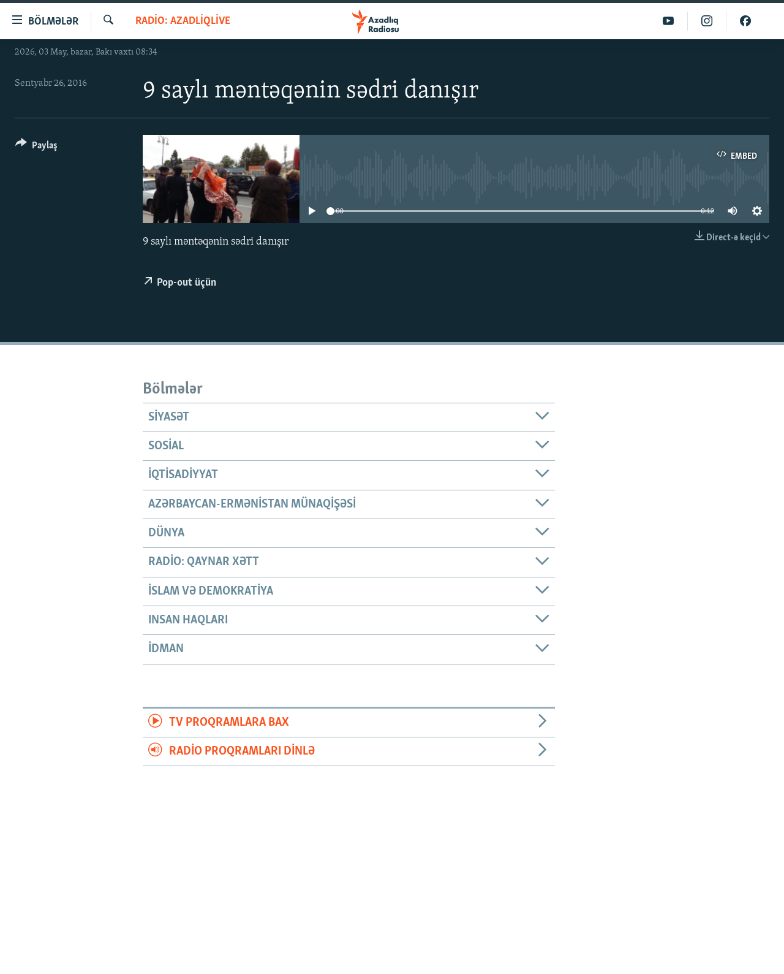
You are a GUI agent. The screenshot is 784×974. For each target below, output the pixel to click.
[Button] (36, 147)
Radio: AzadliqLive (182, 21)
